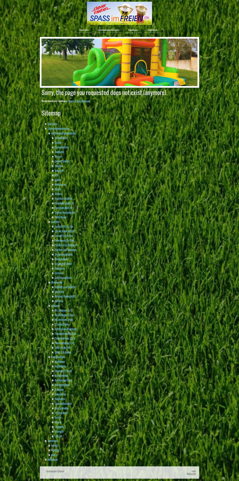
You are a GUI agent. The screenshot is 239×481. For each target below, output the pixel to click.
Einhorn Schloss (62, 161)
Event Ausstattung (63, 277)
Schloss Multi (61, 137)
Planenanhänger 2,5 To (65, 338)
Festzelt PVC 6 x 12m (64, 226)
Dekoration (60, 268)
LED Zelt (58, 436)
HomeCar (59, 301)
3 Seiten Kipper (62, 324)
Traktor (58, 142)
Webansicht (191, 473)
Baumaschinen (58, 357)
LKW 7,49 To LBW (62, 347)
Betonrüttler (60, 394)
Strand (58, 156)
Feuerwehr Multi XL (63, 207)
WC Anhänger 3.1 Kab (64, 315)
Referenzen (53, 459)
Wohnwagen (56, 282)
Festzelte (55, 221)
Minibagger (60, 361)
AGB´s (54, 454)
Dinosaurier (60, 184)
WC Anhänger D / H (63, 310)
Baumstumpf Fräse (63, 380)
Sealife (58, 189)
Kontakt (55, 450)
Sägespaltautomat (63, 403)
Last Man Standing (63, 198)
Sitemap (61, 471)
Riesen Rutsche (62, 147)
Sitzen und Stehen (63, 263)
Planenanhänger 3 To (64, 343)
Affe (56, 175)
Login (194, 471)
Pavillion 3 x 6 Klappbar (66, 249)
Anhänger (55, 305)
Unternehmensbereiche (58, 128)
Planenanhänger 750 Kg (65, 333)
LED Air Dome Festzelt (65, 231)
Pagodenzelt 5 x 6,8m (64, 240)
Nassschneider (61, 375)
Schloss (58, 193)
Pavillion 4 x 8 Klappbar (66, 245)
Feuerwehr (59, 151)
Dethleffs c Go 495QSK (65, 287)
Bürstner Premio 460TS (65, 296)
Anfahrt (54, 445)
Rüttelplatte (60, 366)
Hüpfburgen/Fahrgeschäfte (63, 133)
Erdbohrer (59, 389)
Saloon (58, 179)
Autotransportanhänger (66, 329)
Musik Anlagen (61, 259)
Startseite (52, 123)
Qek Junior (59, 291)
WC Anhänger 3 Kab (64, 319)
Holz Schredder (62, 408)
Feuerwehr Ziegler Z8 (64, 203)
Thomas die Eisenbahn (65, 212)
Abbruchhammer (62, 384)
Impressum (53, 440)
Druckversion (50, 471)
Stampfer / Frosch (63, 370)
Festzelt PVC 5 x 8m (64, 235)
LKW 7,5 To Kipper (63, 352)
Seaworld (59, 170)
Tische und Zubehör (64, 254)
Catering (59, 273)
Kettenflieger (61, 217)
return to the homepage (79, 101)
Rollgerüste (60, 398)
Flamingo (59, 165)
